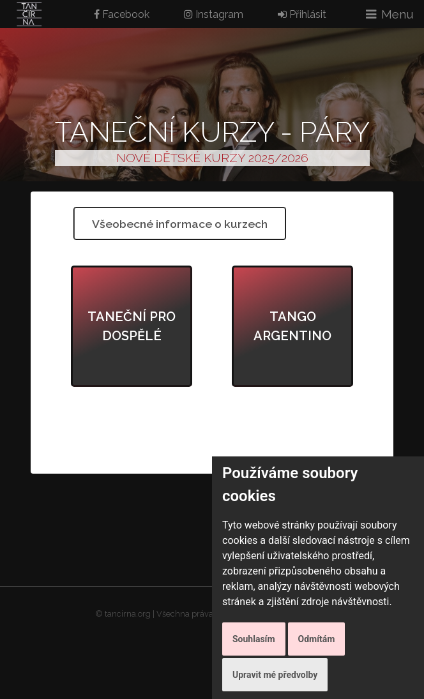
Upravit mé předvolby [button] (274, 675)
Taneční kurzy (164, 132)
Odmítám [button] (316, 639)
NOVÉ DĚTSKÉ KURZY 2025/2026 (212, 158)
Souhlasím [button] (253, 639)
